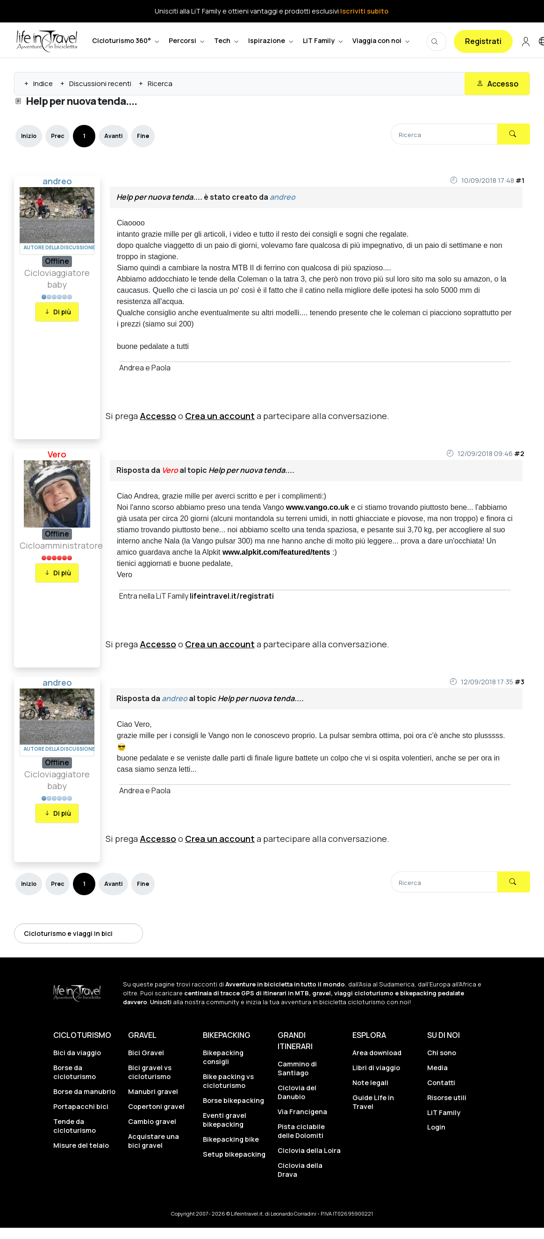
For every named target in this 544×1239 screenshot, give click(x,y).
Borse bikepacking (233, 1100)
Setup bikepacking (234, 1154)
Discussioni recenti (100, 83)
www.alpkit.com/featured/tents (276, 552)
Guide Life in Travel (373, 1102)
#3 (519, 681)
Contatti (441, 1082)
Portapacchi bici (80, 1106)
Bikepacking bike (231, 1139)
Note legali (370, 1082)
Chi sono (441, 1052)
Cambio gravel (152, 1121)
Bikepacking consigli (223, 1057)
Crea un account (220, 415)
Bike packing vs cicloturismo (228, 1081)
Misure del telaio (81, 1145)
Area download (376, 1052)
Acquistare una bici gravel (153, 1141)
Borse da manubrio (84, 1091)
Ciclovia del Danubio (297, 1092)
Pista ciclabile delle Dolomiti (301, 1131)
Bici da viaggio (77, 1052)
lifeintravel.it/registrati (232, 596)
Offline (57, 261)
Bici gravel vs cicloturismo (150, 1072)
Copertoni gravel (156, 1106)
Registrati (483, 41)
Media (437, 1067)
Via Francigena (302, 1111)
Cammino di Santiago (297, 1068)
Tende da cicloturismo (74, 1126)
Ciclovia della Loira (309, 1150)
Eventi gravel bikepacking (224, 1120)
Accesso (158, 415)
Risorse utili (446, 1097)
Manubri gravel (153, 1091)
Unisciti (161, 1002)
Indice (43, 83)
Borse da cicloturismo (74, 1072)
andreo (57, 181)
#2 (519, 453)
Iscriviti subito (364, 11)
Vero (57, 454)
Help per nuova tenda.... (159, 197)
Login (436, 1127)
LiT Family (443, 1112)
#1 (519, 180)
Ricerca (160, 83)
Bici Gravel (146, 1052)
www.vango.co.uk (317, 507)
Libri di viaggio (376, 1067)
